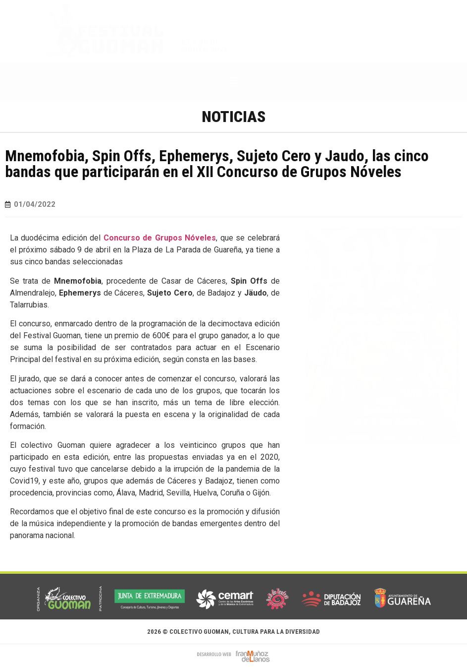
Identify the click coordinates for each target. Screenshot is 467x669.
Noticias (233, 116)
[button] (233, 81)
